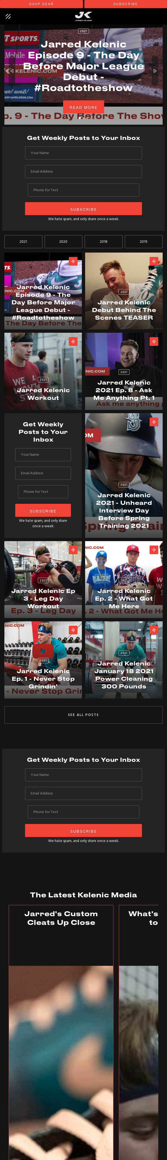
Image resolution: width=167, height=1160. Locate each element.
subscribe (125, 4)
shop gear (41, 4)
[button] (12, 71)
